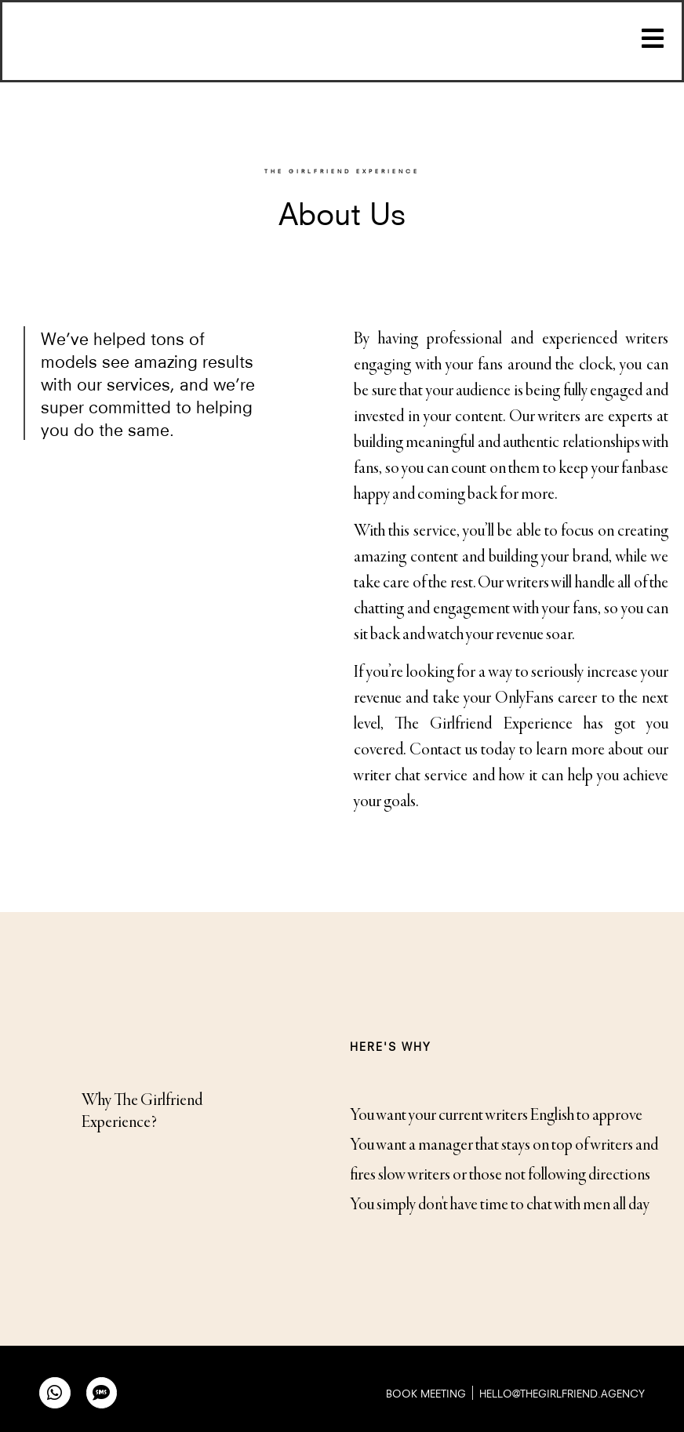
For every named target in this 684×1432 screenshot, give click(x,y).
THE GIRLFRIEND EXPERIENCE (342, 171)
